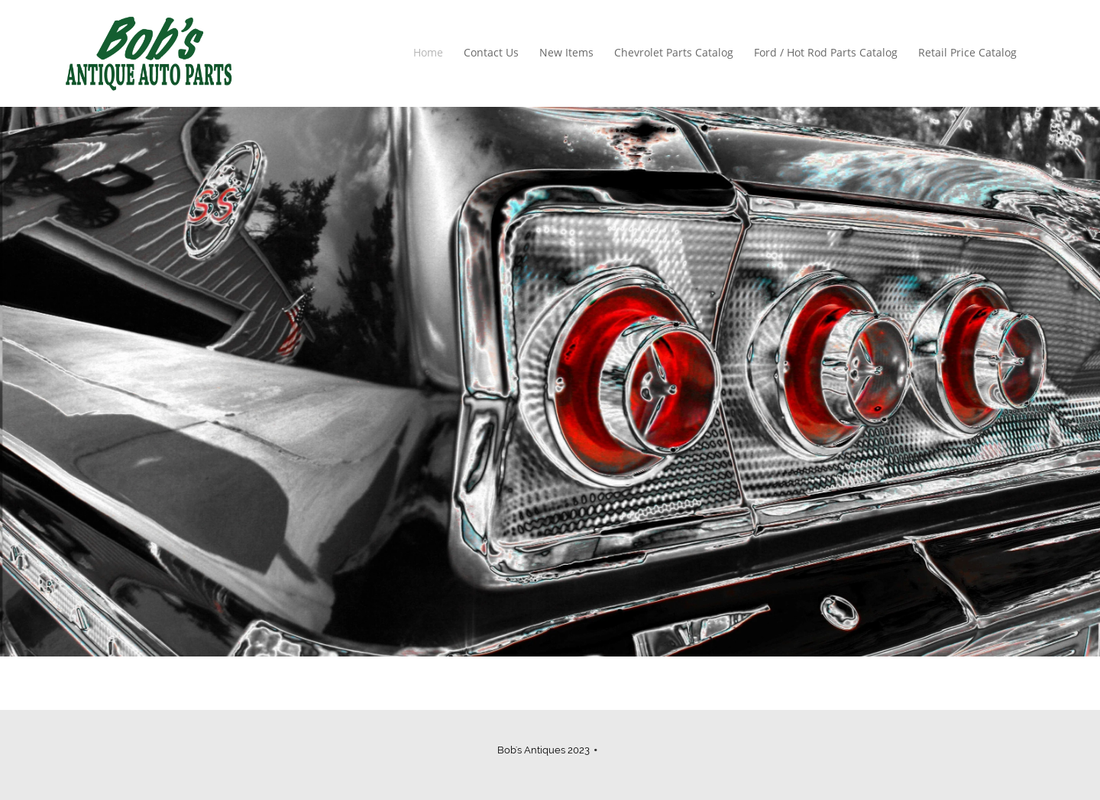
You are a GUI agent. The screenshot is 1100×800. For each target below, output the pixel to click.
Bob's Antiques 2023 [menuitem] (543, 750)
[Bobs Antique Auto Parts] (148, 53)
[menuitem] (429, 53)
